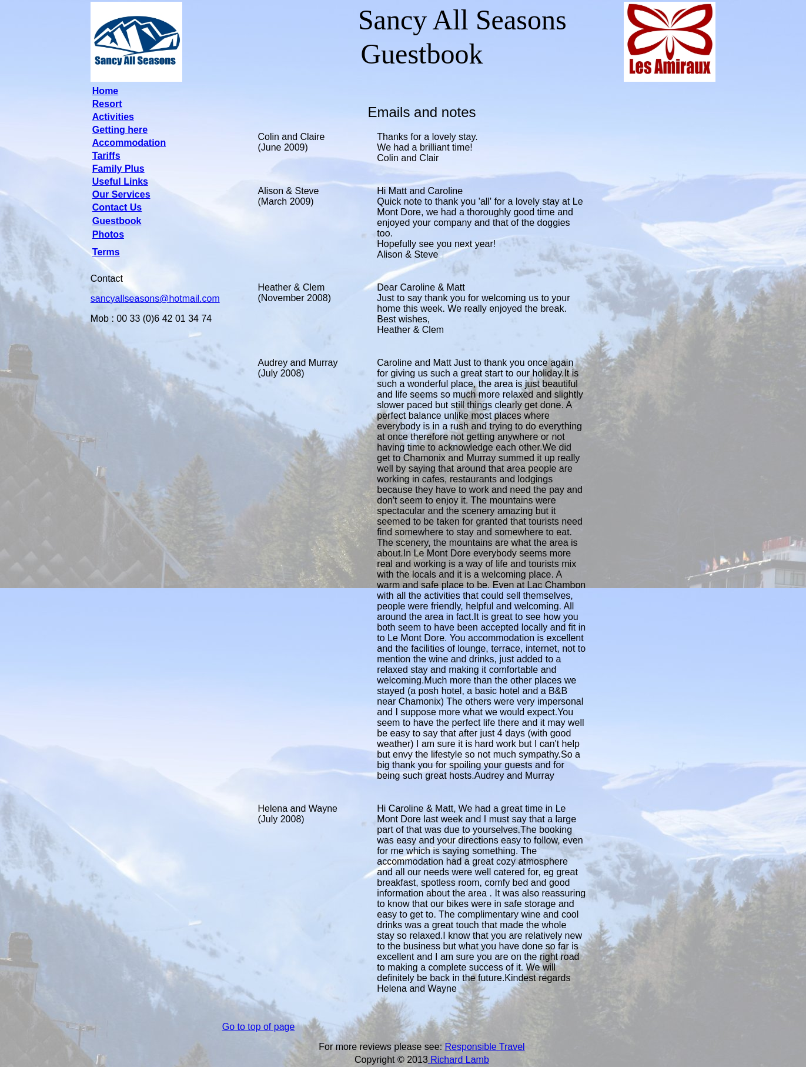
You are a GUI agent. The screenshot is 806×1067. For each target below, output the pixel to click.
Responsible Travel (485, 1047)
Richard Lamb (458, 1060)
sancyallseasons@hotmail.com (155, 299)
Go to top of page (258, 1027)
